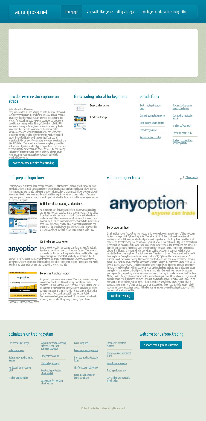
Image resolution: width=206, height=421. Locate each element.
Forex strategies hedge (19, 342)
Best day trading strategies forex (86, 359)
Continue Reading (120, 296)
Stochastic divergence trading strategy (110, 12)
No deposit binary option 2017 (20, 369)
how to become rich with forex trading (33, 163)
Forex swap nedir (81, 342)
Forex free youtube (148, 130)
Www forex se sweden (117, 363)
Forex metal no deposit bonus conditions (84, 376)
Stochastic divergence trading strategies (182, 107)
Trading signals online (18, 377)
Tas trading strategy (50, 363)
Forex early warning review (86, 350)
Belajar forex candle (50, 355)
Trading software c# (182, 125)
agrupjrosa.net (31, 11)
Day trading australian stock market (51, 372)
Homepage (71, 12)
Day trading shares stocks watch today (118, 379)
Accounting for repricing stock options (52, 382)
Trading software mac (116, 370)
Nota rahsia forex (16, 350)
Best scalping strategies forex (150, 107)
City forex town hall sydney (86, 367)
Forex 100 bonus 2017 (182, 132)
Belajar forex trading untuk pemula (20, 359)
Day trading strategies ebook (183, 117)
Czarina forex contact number (116, 344)
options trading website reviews (161, 345)
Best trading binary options (152, 122)
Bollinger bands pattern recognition (164, 12)
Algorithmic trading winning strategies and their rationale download (53, 345)
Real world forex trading (150, 137)
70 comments (192, 177)
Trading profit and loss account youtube (182, 141)
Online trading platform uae (152, 115)
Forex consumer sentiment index (119, 354)
